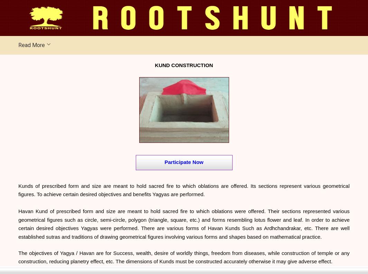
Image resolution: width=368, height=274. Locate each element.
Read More (31, 45)
